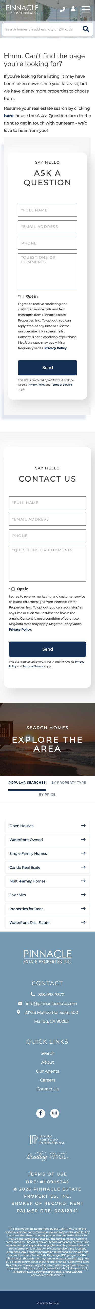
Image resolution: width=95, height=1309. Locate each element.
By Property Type (68, 783)
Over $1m (17, 895)
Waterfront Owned (26, 840)
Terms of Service (61, 384)
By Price (47, 795)
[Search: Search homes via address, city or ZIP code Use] (47, 29)
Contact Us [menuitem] (47, 1089)
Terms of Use (47, 1174)
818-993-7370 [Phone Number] (62, 9)
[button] (86, 29)
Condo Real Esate (24, 867)
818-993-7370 (47, 995)
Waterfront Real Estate (29, 922)
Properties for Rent (26, 909)
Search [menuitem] (47, 1053)
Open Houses (21, 826)
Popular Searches (27, 783)
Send (47, 367)
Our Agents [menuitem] (47, 1071)
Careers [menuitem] (47, 1080)
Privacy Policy (55, 348)
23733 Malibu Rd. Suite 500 (47, 1017)
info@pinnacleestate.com (47, 1003)
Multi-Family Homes (27, 881)
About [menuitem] (47, 1062)
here (8, 116)
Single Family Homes (28, 853)
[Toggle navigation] (86, 9)
